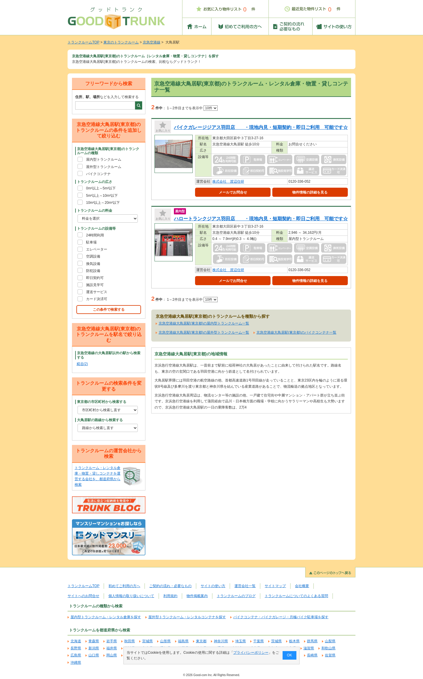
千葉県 (258, 641)
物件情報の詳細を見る (310, 192)
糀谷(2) (82, 364)
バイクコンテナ (98, 174)
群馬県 (312, 641)
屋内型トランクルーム (103, 159)
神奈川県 (221, 641)
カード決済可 (96, 299)
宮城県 (147, 641)
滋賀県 (308, 648)
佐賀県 (330, 655)
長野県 (75, 648)
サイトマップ (275, 586)
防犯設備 (93, 271)
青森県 (93, 641)
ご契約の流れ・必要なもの (170, 586)
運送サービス (96, 292)
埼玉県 (240, 641)
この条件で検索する (109, 309)
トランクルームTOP (83, 42)
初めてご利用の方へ (124, 586)
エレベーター (96, 249)
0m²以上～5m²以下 (101, 188)
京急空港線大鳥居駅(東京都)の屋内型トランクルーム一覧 (204, 323)
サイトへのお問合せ (83, 596)
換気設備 (93, 264)
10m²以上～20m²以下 (103, 203)
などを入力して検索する (107, 97)
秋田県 (129, 641)
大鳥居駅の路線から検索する (100, 420)
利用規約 (170, 596)
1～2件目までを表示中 (192, 108)
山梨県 (330, 641)
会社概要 (302, 586)
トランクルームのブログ (236, 596)
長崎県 (312, 655)
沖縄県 (75, 662)
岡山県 (111, 655)
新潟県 (93, 648)
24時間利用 (95, 235)
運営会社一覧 (245, 586)
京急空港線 (151, 42)
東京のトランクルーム (121, 42)
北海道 (75, 641)
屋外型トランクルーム (103, 167)
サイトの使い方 (213, 586)
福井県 (111, 648)
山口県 (93, 655)
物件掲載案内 (197, 596)
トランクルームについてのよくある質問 (296, 596)
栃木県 (294, 641)
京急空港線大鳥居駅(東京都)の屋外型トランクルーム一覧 (204, 332)
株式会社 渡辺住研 (228, 181)
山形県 (165, 641)
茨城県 (276, 641)
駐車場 (91, 242)
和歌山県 (328, 648)
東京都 (201, 641)
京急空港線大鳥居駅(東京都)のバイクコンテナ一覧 (296, 332)
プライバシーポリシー (250, 653)
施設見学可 (95, 285)
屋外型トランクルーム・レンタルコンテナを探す (187, 617)
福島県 (183, 641)
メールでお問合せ (233, 192)
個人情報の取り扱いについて (131, 596)
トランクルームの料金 (94, 211)
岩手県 (111, 641)
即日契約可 (95, 278)
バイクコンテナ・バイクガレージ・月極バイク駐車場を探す (280, 617)
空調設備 (93, 256)
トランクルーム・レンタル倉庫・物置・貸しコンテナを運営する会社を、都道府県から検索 (97, 476)
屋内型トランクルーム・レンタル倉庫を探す (105, 617)
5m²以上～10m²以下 (102, 196)
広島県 (75, 655)
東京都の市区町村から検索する (101, 402)
